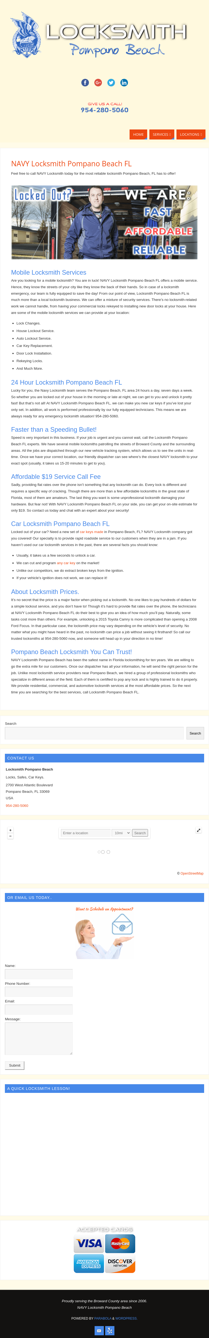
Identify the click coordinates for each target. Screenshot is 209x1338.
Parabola (102, 1318)
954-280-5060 (17, 806)
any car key (66, 563)
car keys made (91, 532)
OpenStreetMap (192, 873)
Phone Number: (17, 984)
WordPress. (126, 1318)
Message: (13, 1019)
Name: (10, 966)
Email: (10, 1001)
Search (10, 724)
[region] (104, 222)
